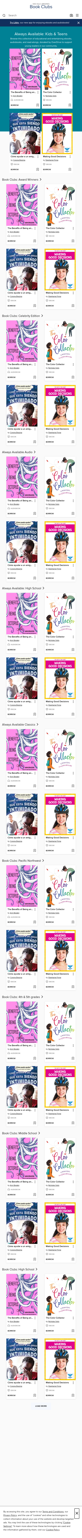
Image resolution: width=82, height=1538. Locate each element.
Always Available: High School (23, 588)
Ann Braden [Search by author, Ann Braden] (17, 96)
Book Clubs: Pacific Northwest (23, 861)
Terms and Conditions (53, 1511)
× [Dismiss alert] (78, 23)
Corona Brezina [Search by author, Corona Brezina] (19, 160)
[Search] (4, 15)
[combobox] (35, 15)
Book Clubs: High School (20, 1269)
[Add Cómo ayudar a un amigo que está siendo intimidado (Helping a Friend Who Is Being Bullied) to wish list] (37, 170)
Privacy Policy (10, 1515)
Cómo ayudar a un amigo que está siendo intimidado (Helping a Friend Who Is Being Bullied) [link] (23, 156)
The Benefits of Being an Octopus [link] (23, 92)
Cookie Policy (52, 1529)
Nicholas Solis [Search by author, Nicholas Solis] (50, 96)
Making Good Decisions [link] (54, 156)
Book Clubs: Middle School (21, 1133)
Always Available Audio (19, 452)
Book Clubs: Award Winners (22, 180)
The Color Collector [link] (52, 92)
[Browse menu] (77, 15)
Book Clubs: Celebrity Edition (23, 316)
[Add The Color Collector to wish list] (70, 105)
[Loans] (71, 16)
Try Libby (14, 22)
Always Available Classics (20, 725)
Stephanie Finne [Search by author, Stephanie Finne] (51, 160)
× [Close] (77, 1513)
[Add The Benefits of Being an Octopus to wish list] (37, 105)
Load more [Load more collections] (41, 1406)
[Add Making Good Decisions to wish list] (70, 170)
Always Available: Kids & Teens (41, 34)
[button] (38, 92)
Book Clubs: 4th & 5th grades (23, 997)
